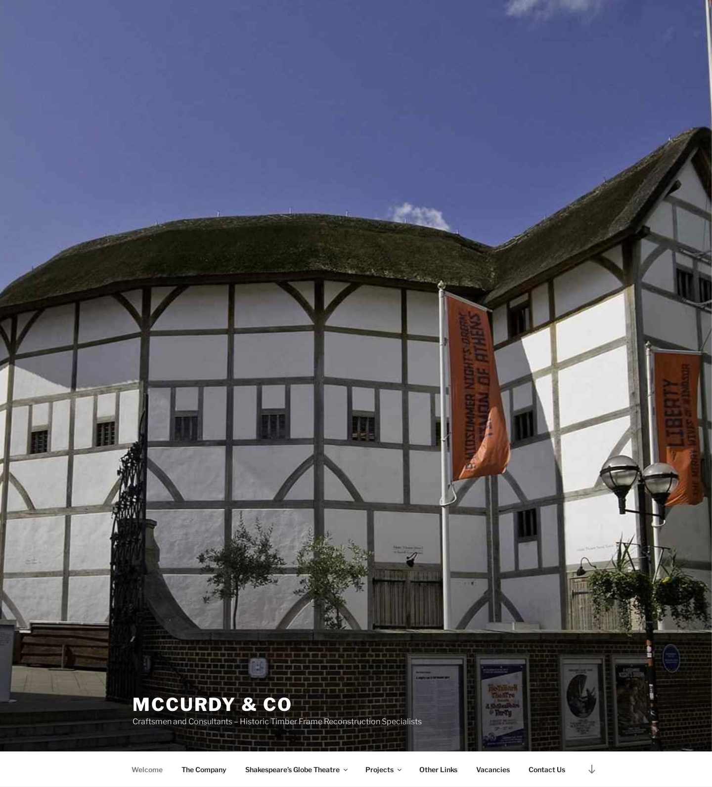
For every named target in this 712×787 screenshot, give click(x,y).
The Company (203, 769)
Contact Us (547, 769)
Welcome (147, 769)
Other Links (438, 769)
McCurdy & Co (213, 704)
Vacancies (493, 769)
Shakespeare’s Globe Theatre (297, 769)
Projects (384, 769)
